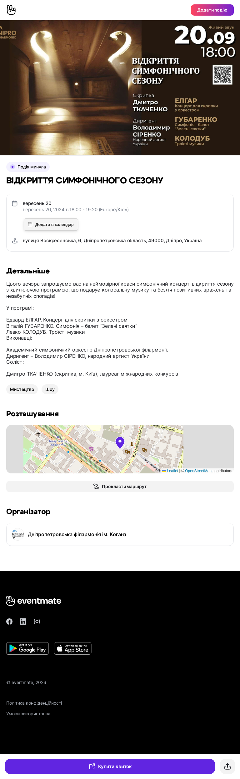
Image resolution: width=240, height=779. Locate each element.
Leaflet (170, 471)
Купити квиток (110, 766)
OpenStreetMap (198, 471)
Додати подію (212, 9)
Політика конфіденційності (34, 703)
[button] (120, 443)
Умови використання (28, 713)
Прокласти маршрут (120, 486)
